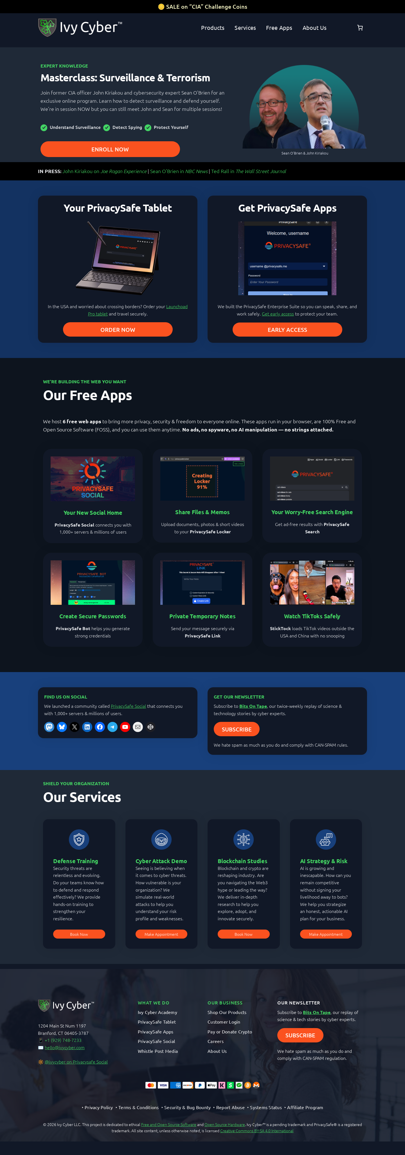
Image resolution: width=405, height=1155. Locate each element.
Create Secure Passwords (92, 616)
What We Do (154, 1002)
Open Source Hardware (224, 1124)
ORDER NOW (117, 329)
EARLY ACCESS (287, 329)
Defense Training (75, 861)
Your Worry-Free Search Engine (312, 512)
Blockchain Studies (242, 861)
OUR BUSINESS (225, 1002)
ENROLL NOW (110, 149)
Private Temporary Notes (202, 616)
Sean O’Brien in (179, 171)
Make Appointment (161, 934)
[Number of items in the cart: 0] (360, 28)
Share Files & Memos (202, 512)
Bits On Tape (253, 706)
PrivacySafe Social (128, 706)
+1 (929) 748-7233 (63, 1040)
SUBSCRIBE (237, 729)
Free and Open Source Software (168, 1124)
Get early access (278, 313)
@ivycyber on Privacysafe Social (76, 1061)
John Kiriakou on (104, 171)
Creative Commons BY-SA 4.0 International (257, 1130)
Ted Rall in (248, 171)
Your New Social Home (93, 512)
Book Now (79, 934)
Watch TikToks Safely (312, 616)
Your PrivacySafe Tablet (118, 208)
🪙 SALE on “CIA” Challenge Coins (202, 6)
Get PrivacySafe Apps (287, 208)
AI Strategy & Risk (324, 861)
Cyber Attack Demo (161, 861)
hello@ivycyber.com (65, 1047)
